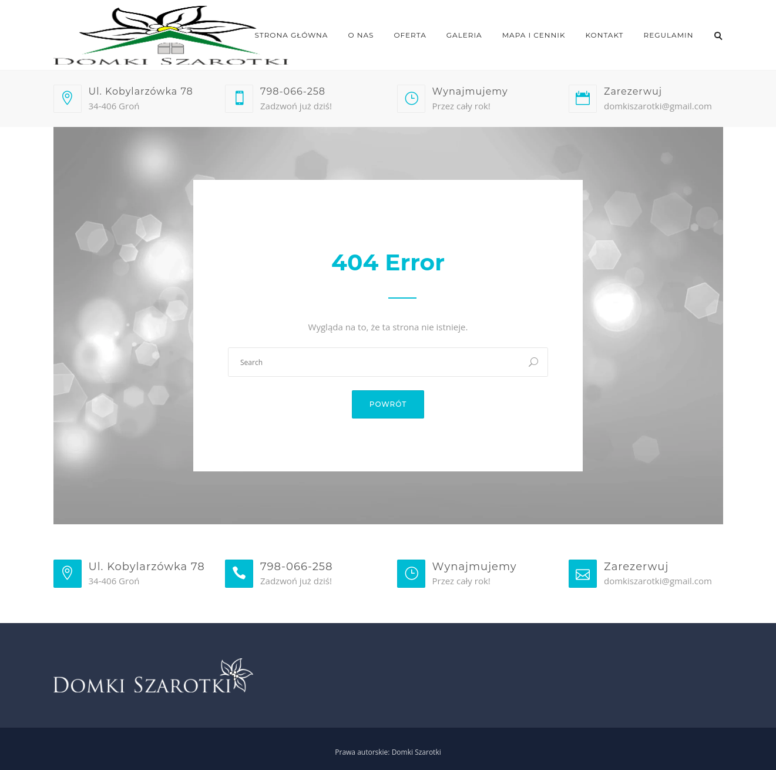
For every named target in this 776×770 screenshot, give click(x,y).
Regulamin (669, 35)
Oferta (410, 35)
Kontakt (605, 35)
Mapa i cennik (534, 35)
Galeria (464, 35)
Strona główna (291, 35)
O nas (361, 35)
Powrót (388, 404)
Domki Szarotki (416, 752)
